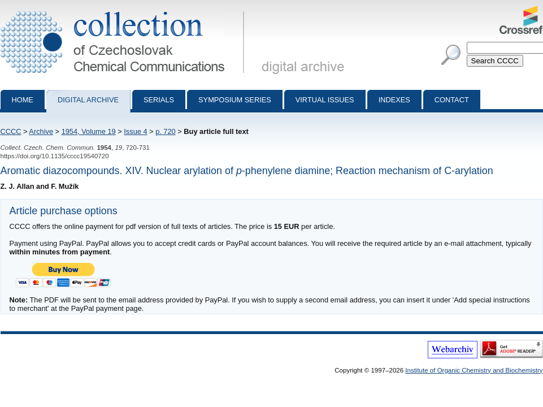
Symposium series (234, 100)
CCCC (11, 131)
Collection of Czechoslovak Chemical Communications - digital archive (125, 10)
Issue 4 (135, 131)
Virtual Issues (325, 100)
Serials (159, 100)
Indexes (394, 100)
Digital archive (88, 100)
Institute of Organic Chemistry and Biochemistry (473, 370)
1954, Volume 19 (89, 131)
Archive (41, 131)
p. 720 (165, 131)
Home (22, 100)
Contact (452, 100)
